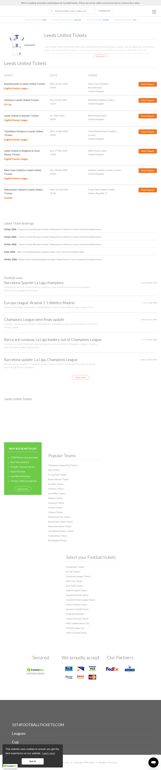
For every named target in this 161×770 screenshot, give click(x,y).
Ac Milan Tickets (55, 484)
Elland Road (93, 115)
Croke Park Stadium (97, 189)
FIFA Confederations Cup (77, 623)
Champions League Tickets (78, 576)
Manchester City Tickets (59, 517)
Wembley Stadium (97, 100)
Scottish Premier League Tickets (80, 600)
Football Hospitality (75, 614)
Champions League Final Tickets (62, 465)
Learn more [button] (48, 753)
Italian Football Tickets (76, 590)
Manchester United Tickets (60, 521)
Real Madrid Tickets (57, 540)
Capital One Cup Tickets (77, 618)
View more (80, 377)
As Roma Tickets (56, 489)
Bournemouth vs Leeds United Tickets (24, 83)
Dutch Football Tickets (76, 604)
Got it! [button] (32, 761)
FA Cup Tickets (73, 571)
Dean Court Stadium (98, 83)
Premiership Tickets (75, 567)
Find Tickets (147, 84)
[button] (10, 767)
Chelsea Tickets (55, 512)
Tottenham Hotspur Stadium (102, 131)
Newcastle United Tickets (59, 526)
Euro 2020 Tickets (74, 586)
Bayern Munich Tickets (58, 479)
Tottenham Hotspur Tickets (61, 531)
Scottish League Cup (75, 628)
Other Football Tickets (76, 633)
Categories (106, 10)
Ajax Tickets (54, 470)
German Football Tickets (77, 609)
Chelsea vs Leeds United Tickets (21, 99)
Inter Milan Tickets (56, 493)
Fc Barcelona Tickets (57, 536)
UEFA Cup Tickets (74, 581)
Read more (100, 56)
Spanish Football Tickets (77, 595)
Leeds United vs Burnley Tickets (21, 115)
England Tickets (55, 498)
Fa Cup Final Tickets (57, 474)
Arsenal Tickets (55, 507)
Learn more (22, 489)
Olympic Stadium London (100, 170)
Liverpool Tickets (56, 503)
